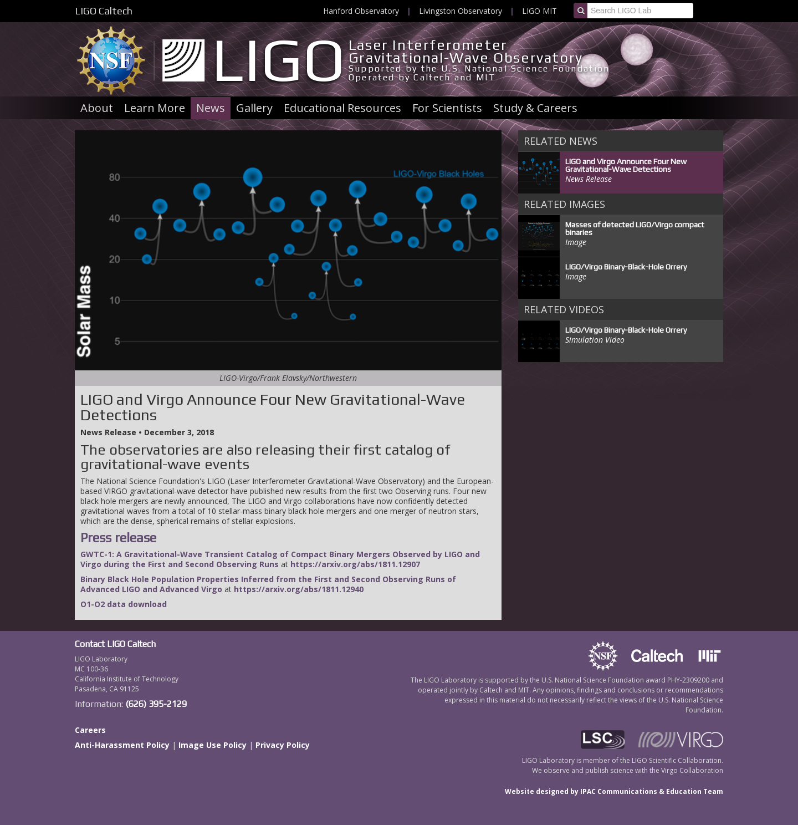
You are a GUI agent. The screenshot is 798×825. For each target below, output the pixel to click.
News (210, 107)
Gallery (254, 107)
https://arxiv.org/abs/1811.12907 (355, 564)
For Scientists (447, 107)
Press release (118, 537)
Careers (90, 730)
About (96, 107)
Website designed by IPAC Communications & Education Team (614, 791)
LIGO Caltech (103, 11)
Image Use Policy (212, 745)
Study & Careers (535, 107)
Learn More (154, 107)
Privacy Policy (282, 745)
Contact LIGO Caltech (115, 644)
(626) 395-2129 (156, 704)
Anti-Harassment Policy (122, 745)
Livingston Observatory (460, 11)
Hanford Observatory (361, 11)
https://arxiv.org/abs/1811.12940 (299, 589)
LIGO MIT (539, 11)
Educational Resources (342, 107)
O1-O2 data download (123, 604)
